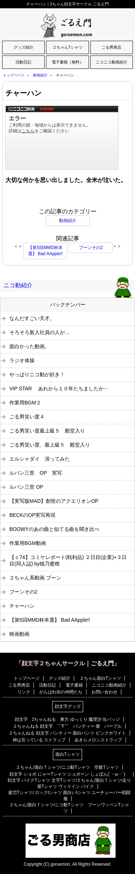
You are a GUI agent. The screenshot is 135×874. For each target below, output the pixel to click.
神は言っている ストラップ (39, 739)
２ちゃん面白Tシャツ (100, 678)
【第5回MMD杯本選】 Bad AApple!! (45, 250)
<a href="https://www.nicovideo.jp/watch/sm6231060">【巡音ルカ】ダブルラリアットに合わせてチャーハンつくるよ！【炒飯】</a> (61, 138)
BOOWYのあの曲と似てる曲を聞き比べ (54, 529)
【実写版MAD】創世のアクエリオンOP (53, 501)
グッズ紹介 (23, 47)
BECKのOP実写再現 (32, 515)
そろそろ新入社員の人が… (39, 332)
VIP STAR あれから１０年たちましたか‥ (59, 388)
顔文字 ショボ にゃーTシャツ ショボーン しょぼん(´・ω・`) (69, 774)
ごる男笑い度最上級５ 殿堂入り (47, 431)
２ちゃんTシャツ (68, 47)
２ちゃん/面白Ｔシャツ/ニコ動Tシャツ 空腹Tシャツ (67, 767)
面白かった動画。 (29, 346)
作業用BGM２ (25, 402)
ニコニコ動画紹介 (111, 62)
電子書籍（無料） (68, 62)
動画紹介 (40, 75)
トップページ (13, 75)
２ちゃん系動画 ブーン (35, 578)
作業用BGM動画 (27, 543)
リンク (23, 692)
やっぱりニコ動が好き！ (37, 374)
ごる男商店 (111, 47)
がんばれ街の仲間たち (60, 692)
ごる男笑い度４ (27, 417)
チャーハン (23, 93)
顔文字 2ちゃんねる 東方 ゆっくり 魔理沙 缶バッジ (67, 719)
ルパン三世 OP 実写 (35, 473)
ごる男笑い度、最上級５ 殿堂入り (49, 445)
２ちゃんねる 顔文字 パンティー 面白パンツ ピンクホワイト (67, 733)
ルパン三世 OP (26, 487)
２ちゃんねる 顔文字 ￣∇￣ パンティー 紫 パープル (67, 726)
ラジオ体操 (22, 360)
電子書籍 (74, 685)
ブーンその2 (91, 247)
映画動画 (19, 634)
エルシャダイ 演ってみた (39, 459)
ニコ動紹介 (18, 285)
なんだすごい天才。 (32, 318)
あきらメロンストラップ (98, 739)
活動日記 (23, 62)
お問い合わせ (104, 692)
